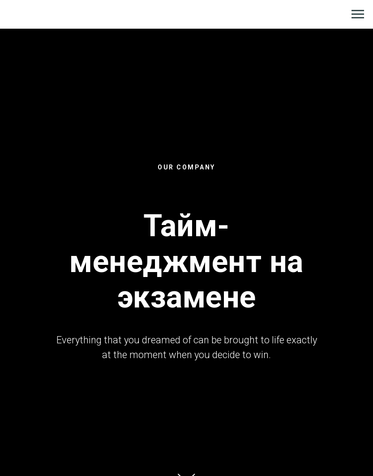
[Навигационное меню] (358, 14)
